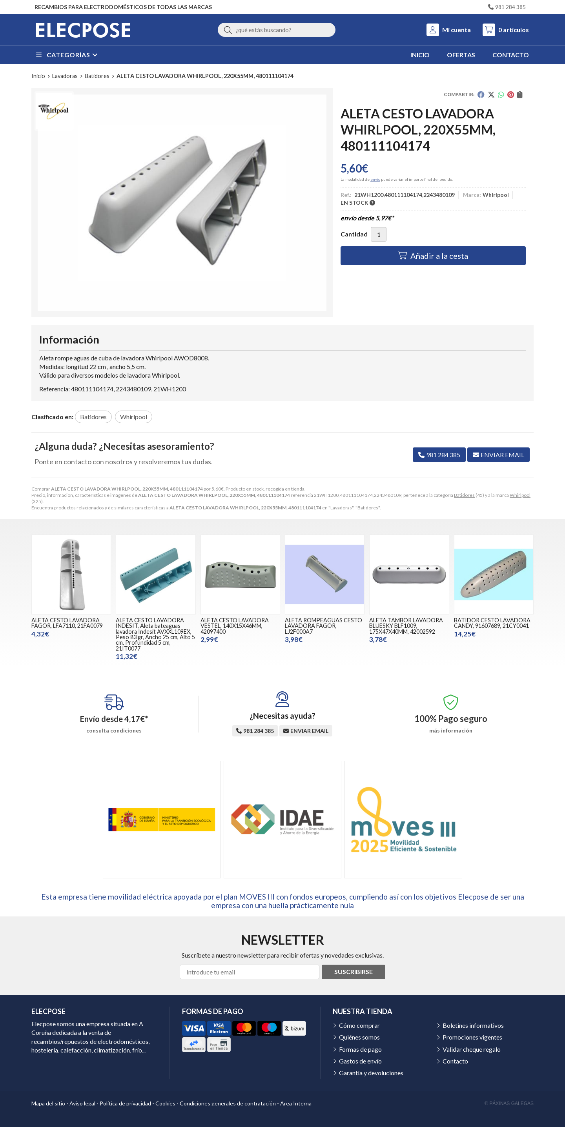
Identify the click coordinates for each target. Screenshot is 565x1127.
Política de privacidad (125, 1103)
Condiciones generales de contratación (228, 1103)
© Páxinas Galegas (509, 1103)
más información (450, 730)
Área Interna (296, 1103)
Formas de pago (360, 1049)
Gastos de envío (360, 1061)
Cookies (165, 1103)
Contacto (455, 1061)
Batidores (464, 495)
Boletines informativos (473, 1025)
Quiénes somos (359, 1037)
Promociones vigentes (472, 1037)
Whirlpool (520, 495)
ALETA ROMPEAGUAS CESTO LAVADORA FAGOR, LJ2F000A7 (323, 626)
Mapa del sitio (48, 1103)
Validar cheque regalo (472, 1049)
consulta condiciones (114, 730)
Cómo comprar (359, 1025)
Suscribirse (353, 971)
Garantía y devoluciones (371, 1072)
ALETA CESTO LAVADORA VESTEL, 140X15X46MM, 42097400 (234, 626)
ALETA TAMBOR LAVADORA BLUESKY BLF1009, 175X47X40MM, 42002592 (406, 626)
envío (375, 179)
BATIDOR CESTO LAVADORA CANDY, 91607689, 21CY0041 (492, 623)
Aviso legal (82, 1103)
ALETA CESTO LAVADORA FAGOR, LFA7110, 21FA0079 (67, 623)
